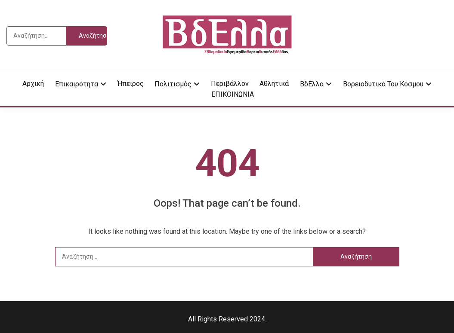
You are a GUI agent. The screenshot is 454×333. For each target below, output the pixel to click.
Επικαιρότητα (76, 84)
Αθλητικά (274, 83)
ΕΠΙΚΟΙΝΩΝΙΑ (232, 94)
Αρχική (33, 83)
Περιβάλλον (230, 83)
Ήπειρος (130, 83)
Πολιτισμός (172, 84)
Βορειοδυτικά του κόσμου (383, 84)
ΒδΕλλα (312, 84)
